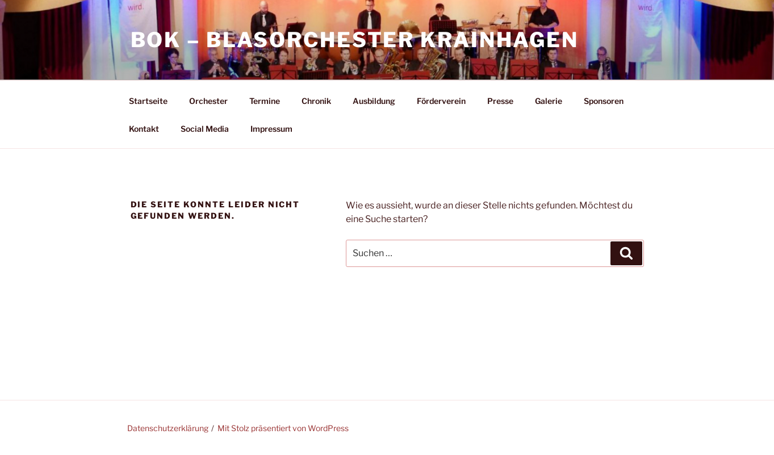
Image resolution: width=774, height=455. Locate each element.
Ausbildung (374, 101)
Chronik (316, 101)
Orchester (208, 101)
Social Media (205, 128)
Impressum (271, 128)
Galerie (548, 101)
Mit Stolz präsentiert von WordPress (283, 428)
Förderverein (441, 101)
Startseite (148, 101)
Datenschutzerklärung (167, 428)
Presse (500, 101)
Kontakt (144, 128)
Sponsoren (604, 101)
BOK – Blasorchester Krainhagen (355, 39)
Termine (264, 101)
